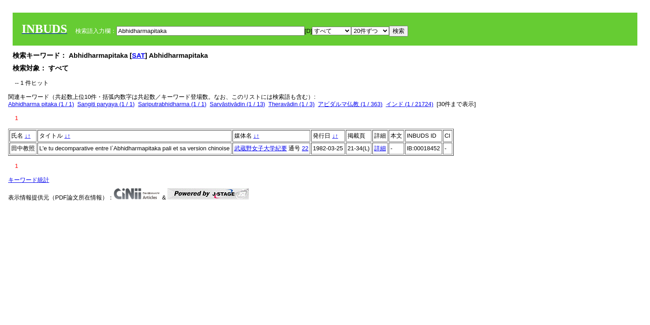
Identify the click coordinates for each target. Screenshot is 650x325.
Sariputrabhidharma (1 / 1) (172, 104)
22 (305, 148)
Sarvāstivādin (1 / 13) (237, 104)
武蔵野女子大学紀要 (260, 148)
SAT (138, 55)
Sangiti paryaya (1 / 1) (106, 104)
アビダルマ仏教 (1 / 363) (350, 104)
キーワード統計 (28, 179)
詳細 (380, 148)
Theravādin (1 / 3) (291, 104)
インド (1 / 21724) (410, 104)
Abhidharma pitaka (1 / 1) (41, 104)
